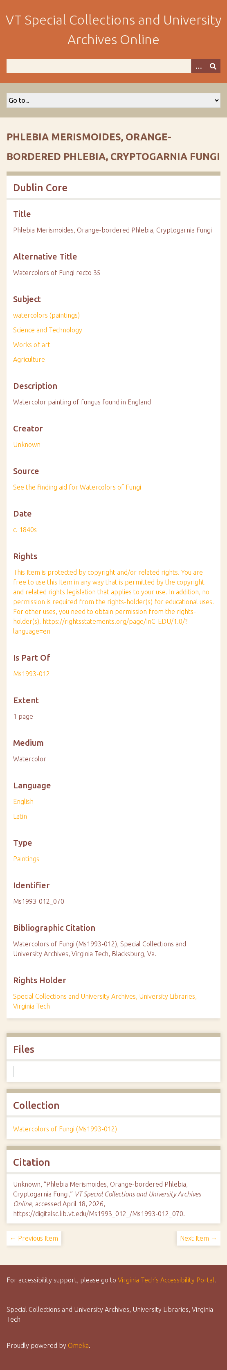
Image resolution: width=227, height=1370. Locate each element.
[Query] (113, 66)
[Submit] (213, 66)
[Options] (198, 66)
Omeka (78, 1345)
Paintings (26, 858)
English (23, 801)
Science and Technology (47, 330)
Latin (20, 816)
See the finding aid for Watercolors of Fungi (77, 487)
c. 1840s (25, 529)
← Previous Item (34, 1238)
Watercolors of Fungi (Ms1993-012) (65, 1129)
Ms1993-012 (31, 673)
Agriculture (29, 359)
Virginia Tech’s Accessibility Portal (166, 1280)
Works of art (31, 344)
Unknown (26, 444)
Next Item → (198, 1238)
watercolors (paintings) (46, 315)
